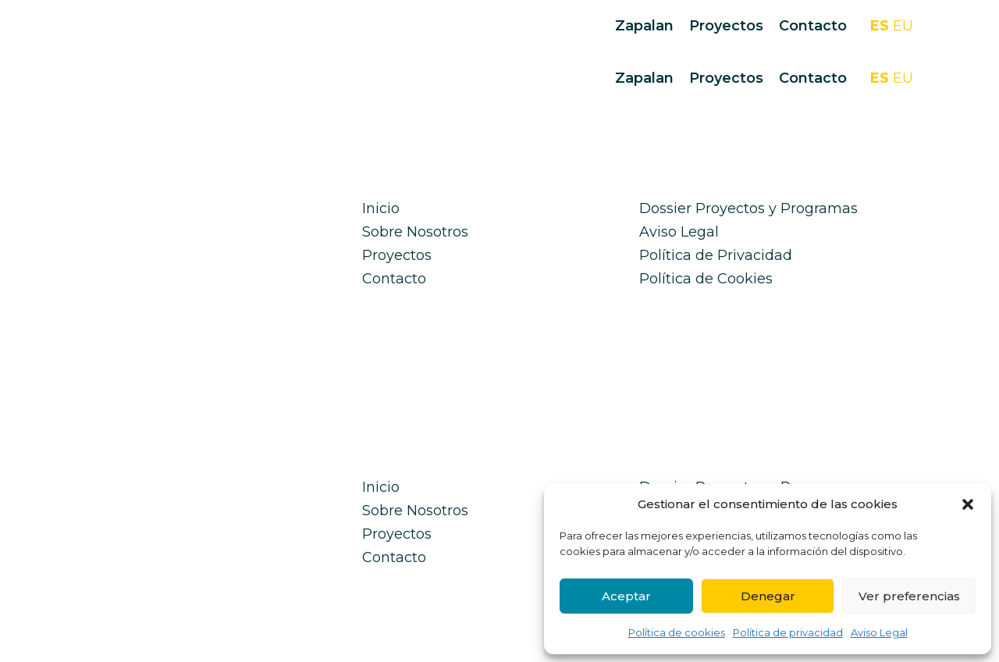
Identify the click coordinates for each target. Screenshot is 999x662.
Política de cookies (676, 632)
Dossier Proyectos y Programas (748, 208)
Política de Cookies (706, 278)
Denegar (768, 596)
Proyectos (726, 25)
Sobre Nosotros (415, 231)
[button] (968, 504)
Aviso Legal (879, 632)
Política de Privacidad (715, 255)
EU (903, 25)
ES (879, 25)
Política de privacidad (788, 632)
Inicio (381, 208)
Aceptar (626, 596)
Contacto (813, 25)
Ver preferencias (909, 596)
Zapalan (644, 25)
